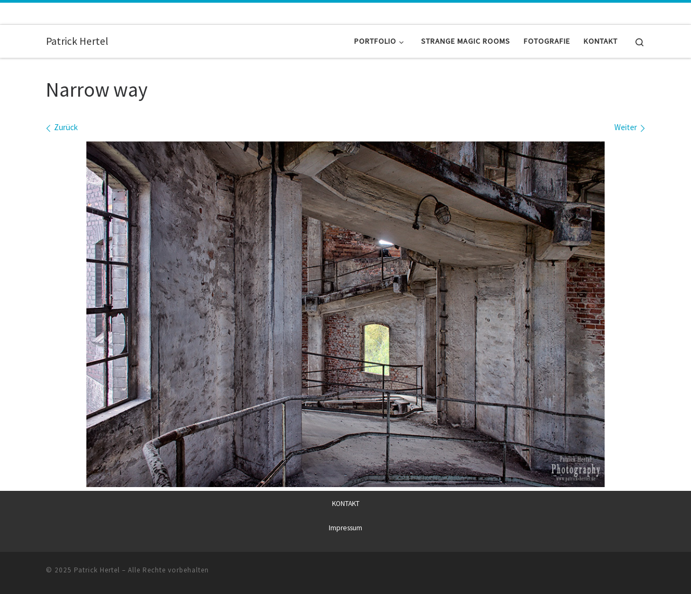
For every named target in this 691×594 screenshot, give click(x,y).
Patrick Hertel (97, 570)
